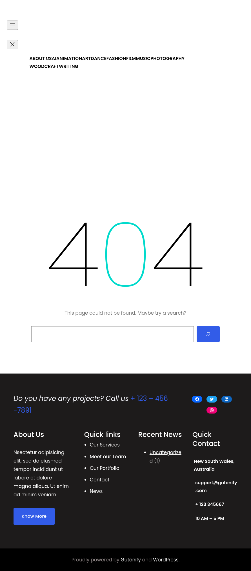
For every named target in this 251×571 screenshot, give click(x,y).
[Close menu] (12, 44)
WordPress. (166, 559)
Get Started (227, 47)
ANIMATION (69, 58)
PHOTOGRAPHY (167, 58)
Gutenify (131, 559)
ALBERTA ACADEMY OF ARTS (60, 10)
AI (54, 58)
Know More (34, 516)
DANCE (98, 58)
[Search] (208, 334)
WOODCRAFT (44, 66)
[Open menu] (12, 25)
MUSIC (143, 58)
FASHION (116, 58)
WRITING (68, 66)
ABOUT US (40, 58)
